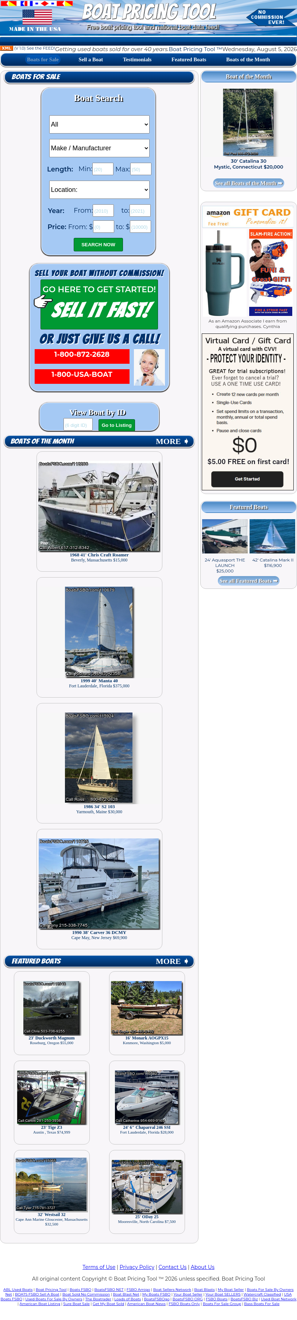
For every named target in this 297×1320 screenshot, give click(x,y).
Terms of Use (98, 1267)
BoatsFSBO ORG (188, 1299)
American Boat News (146, 1303)
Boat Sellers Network (172, 1289)
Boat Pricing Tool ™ (195, 49)
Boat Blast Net (126, 1294)
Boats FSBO (81, 1289)
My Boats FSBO (156, 1294)
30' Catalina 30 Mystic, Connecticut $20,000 (249, 164)
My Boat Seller (231, 1289)
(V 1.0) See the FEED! (27, 48)
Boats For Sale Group (222, 1303)
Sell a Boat (90, 59)
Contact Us (173, 1267)
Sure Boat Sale (76, 1303)
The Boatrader (98, 1299)
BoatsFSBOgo (157, 1299)
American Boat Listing (40, 1303)
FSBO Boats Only (184, 1303)
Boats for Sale (43, 59)
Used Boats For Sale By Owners (53, 1299)
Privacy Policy (137, 1267)
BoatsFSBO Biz (244, 1299)
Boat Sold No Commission (86, 1294)
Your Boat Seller (187, 1294)
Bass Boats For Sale (261, 1303)
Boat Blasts (204, 1289)
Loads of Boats (127, 1299)
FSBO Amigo (138, 1289)
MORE (172, 441)
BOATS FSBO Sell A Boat (37, 1294)
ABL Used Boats (17, 1289)
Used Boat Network (279, 1299)
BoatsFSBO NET (108, 1289)
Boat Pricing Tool (51, 1289)
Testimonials (137, 59)
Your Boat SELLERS (222, 1294)
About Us (203, 1267)
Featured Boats (188, 59)
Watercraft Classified (262, 1294)
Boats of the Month (248, 59)
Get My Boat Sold (108, 1303)
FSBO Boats (217, 1299)
